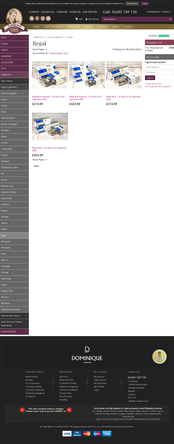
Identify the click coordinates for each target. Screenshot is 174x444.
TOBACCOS (38, 37)
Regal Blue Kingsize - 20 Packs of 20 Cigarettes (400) (85, 98)
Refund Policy (66, 396)
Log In (97, 390)
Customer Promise (68, 383)
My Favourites (100, 383)
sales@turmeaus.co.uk (138, 401)
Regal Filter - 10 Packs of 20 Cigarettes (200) (123, 98)
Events (128, 26)
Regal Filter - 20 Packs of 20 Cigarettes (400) (49, 149)
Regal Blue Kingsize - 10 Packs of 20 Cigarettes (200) (48, 98)
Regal (70, 37)
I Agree (144, 3)
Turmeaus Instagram (35, 393)
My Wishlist (99, 386)
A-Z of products (32, 383)
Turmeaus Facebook (34, 390)
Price (66, 53)
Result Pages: (39, 159)
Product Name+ (56, 53)
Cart (81, 19)
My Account (94, 19)
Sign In (150, 77)
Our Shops (73, 26)
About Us (64, 376)
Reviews (102, 26)
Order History (100, 380)
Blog (116, 26)
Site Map (64, 399)
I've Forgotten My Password (157, 86)
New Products (31, 376)
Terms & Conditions (69, 390)
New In (89, 26)
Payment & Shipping (69, 386)
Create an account (153, 83)
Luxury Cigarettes (55, 37)
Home (36, 26)
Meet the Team (53, 26)
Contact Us (30, 396)
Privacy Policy (132, 3)
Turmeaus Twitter (33, 386)
